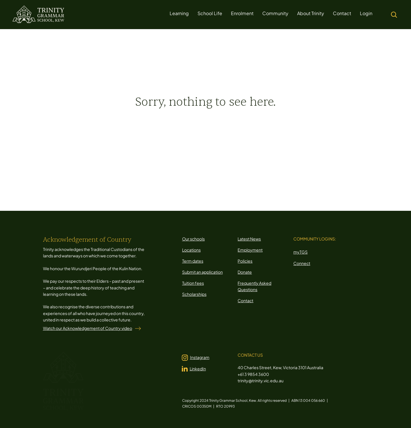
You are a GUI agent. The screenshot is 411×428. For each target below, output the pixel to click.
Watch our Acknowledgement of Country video (87, 328)
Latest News (249, 238)
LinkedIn (198, 368)
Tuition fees (193, 283)
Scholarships (194, 294)
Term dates (192, 260)
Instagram (199, 357)
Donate (245, 272)
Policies (245, 260)
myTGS (300, 251)
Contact (245, 300)
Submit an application (202, 272)
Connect (301, 263)
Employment (250, 249)
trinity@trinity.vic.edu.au (260, 380)
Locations (191, 249)
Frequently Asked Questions (254, 286)
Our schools (193, 238)
